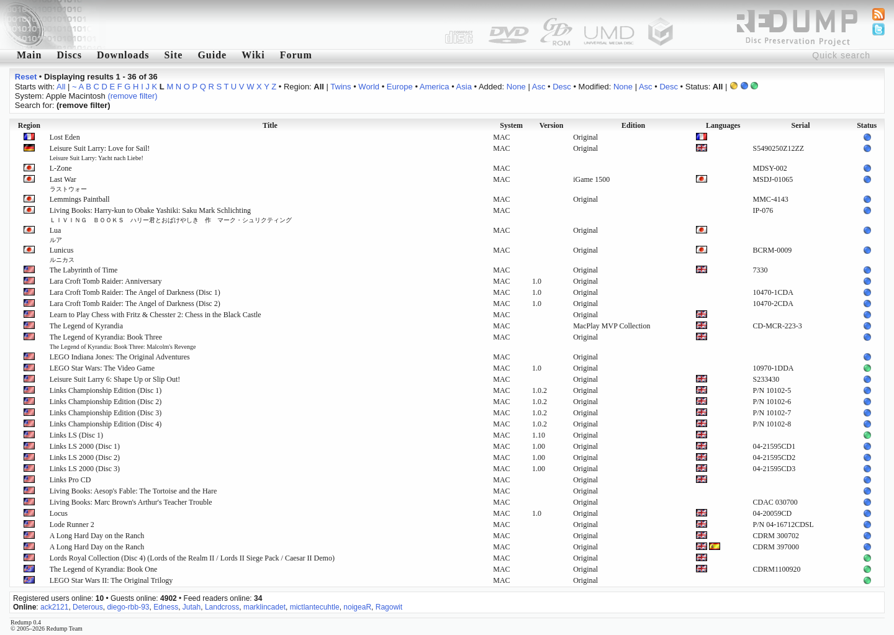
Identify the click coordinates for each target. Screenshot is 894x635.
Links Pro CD (70, 479)
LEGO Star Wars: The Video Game (102, 368)
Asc (539, 86)
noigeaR (357, 607)
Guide (212, 55)
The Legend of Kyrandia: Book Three (123, 341)
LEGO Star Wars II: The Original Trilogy (111, 580)
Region (29, 125)
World (368, 86)
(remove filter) (132, 96)
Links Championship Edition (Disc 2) (106, 401)
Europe (400, 86)
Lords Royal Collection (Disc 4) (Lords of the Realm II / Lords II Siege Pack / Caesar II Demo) (192, 558)
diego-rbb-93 (128, 607)
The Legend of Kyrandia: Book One (104, 569)
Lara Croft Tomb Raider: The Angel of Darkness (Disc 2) (135, 303)
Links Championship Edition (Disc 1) (106, 390)
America (434, 86)
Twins (340, 86)
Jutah (192, 607)
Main (29, 55)
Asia (464, 86)
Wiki (253, 55)
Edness (165, 607)
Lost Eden (65, 137)
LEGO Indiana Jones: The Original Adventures (120, 357)
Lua (56, 234)
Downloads (123, 55)
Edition (633, 125)
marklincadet (264, 607)
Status (867, 125)
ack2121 (54, 607)
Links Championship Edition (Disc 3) (106, 412)
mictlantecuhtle (315, 607)
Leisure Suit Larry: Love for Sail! (100, 152)
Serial (800, 125)
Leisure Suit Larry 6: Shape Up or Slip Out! (115, 379)
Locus (59, 513)
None (516, 86)
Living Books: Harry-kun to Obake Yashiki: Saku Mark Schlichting (171, 214)
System (511, 125)
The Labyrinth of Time (84, 270)
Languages (723, 125)
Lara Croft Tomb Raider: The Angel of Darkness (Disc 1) (135, 292)
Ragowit (389, 607)
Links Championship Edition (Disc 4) (106, 424)
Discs (69, 55)
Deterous (88, 607)
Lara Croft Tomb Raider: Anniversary (106, 281)
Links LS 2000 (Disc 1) (85, 446)
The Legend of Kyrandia (86, 326)
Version (552, 125)
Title (270, 125)
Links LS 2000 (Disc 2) (85, 457)
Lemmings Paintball (80, 199)
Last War (68, 183)
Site (174, 55)
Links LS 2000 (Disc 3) (85, 468)
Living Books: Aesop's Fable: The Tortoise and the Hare (133, 491)
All (60, 86)
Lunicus (62, 254)
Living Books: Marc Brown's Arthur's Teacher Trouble (131, 502)
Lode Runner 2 (72, 524)
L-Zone (61, 168)
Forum (296, 55)
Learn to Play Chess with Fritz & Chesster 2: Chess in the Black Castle (155, 314)
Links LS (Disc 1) (76, 435)
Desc (562, 86)
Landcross (222, 607)
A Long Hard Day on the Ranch (97, 535)
